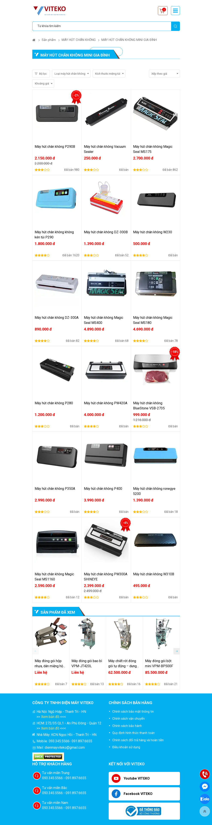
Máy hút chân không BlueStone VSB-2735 (149, 405)
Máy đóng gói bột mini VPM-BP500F (159, 663)
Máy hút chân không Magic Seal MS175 (152, 149)
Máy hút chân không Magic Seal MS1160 (54, 576)
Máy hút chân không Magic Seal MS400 (103, 320)
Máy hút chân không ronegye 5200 (154, 491)
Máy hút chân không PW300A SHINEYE (105, 576)
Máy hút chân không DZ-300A (57, 318)
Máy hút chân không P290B (55, 147)
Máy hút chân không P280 (54, 403)
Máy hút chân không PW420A (105, 403)
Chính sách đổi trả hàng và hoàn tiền (138, 740)
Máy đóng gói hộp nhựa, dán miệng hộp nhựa (50, 664)
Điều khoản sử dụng (126, 747)
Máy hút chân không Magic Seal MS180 (152, 320)
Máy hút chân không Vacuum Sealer (105, 149)
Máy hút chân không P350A (55, 489)
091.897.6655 (82, 741)
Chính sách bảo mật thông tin (133, 711)
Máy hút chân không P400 (103, 489)
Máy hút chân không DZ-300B (106, 232)
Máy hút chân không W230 (152, 232)
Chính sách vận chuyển (128, 719)
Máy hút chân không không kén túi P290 (54, 234)
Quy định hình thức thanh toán (133, 733)
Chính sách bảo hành (127, 726)
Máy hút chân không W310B (153, 574)
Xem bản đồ (50, 717)
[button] (176, 651)
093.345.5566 (59, 741)
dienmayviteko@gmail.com (65, 747)
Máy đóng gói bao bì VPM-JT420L (86, 663)
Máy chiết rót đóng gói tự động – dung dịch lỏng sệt (122, 664)
